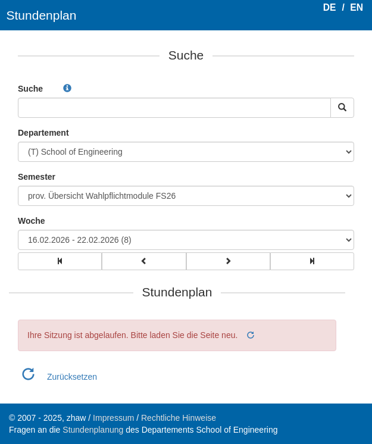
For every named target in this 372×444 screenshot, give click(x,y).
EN (356, 7)
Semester (36, 177)
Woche (31, 221)
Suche (30, 88)
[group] (60, 261)
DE (329, 7)
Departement (43, 132)
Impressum (113, 418)
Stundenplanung (92, 429)
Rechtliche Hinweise (178, 418)
